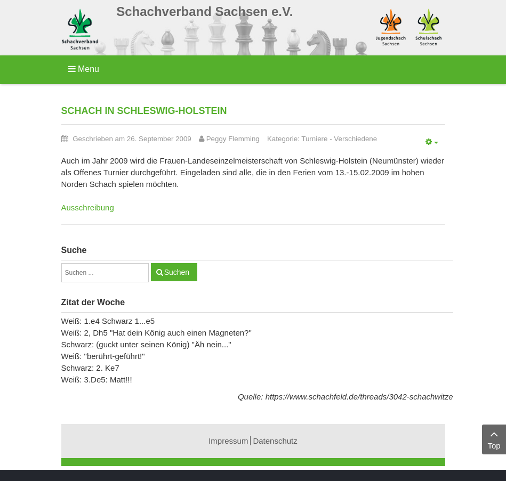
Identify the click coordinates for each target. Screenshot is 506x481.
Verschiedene (355, 139)
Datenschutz (275, 440)
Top (494, 438)
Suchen (176, 272)
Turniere (314, 139)
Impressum (228, 440)
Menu (83, 69)
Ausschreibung (87, 207)
